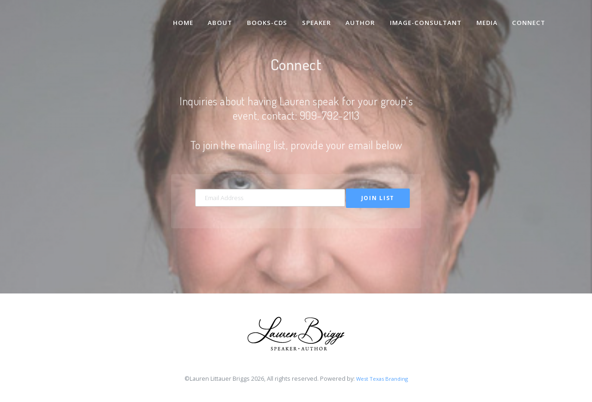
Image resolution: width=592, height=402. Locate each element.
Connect (528, 17)
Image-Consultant (422, 17)
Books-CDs (260, 17)
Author (356, 17)
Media (485, 17)
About (213, 17)
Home (175, 17)
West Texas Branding (381, 381)
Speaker (310, 17)
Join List (378, 198)
